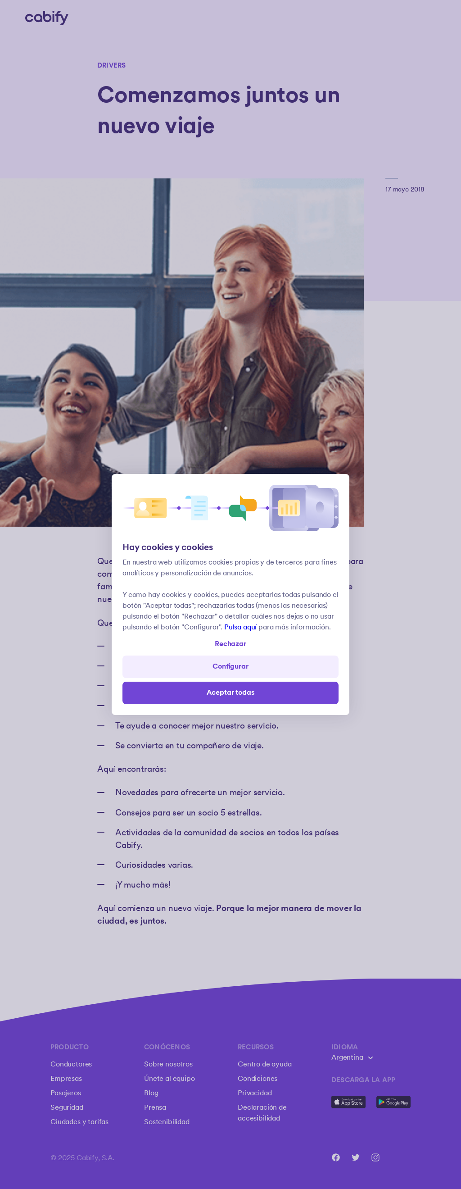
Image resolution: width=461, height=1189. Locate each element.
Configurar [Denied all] (230, 666)
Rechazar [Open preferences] (230, 644)
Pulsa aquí (240, 627)
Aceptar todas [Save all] (231, 693)
